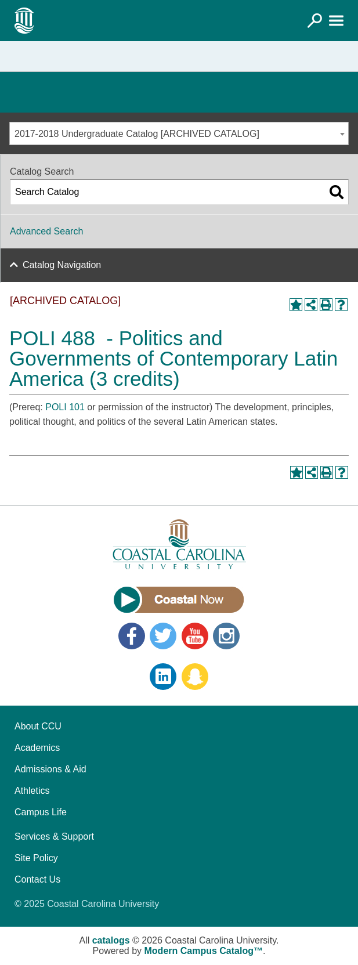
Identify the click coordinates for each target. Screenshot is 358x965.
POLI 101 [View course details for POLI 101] (65, 407)
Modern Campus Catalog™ (203, 951)
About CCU (38, 726)
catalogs (111, 940)
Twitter (163, 636)
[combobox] (179, 133)
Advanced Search (46, 231)
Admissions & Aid (50, 769)
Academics (37, 748)
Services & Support (54, 836)
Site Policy (36, 858)
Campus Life (41, 812)
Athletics (32, 791)
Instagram (226, 636)
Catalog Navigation (62, 265)
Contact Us (37, 879)
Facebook (131, 636)
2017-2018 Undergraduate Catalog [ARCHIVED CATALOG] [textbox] (137, 134)
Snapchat (195, 676)
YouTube (195, 636)
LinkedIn (163, 676)
